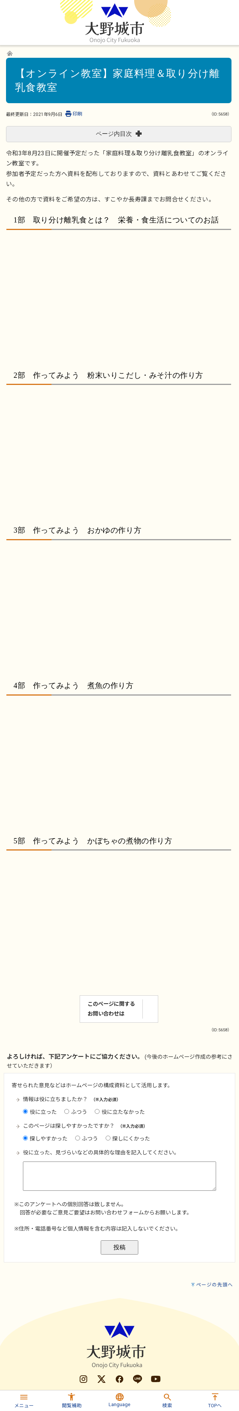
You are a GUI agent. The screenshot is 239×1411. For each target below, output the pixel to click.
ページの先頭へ (214, 1330)
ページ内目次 (119, 134)
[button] (24, 1399)
